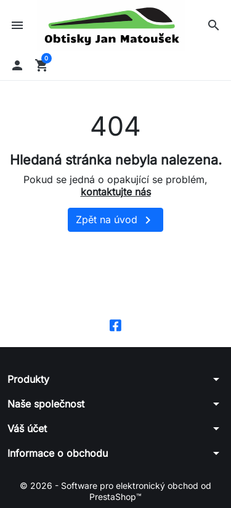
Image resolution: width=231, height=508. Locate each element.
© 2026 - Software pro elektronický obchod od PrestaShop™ (115, 491)
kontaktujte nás (116, 192)
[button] (214, 25)
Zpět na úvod (115, 220)
